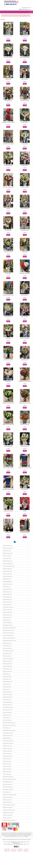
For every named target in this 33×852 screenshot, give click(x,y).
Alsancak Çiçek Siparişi (20, 836)
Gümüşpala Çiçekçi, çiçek (8, 781)
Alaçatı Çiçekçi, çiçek (7, 581)
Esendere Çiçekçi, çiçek (7, 748)
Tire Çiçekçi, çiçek (6, 689)
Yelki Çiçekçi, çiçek (6, 586)
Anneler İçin (26, 849)
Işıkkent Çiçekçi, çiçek (7, 591)
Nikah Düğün (13, 850)
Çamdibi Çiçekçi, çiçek (7, 599)
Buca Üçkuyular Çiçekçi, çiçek (8, 632)
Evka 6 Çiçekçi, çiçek (7, 771)
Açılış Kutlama (7, 849)
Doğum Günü (7, 850)
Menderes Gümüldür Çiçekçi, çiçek (9, 779)
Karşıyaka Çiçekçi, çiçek (7, 704)
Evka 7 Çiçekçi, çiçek (7, 774)
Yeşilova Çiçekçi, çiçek (7, 594)
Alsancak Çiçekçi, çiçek (7, 712)
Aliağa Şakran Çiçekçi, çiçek (8, 812)
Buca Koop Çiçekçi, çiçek (8, 548)
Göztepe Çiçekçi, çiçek (7, 622)
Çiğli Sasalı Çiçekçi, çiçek (8, 807)
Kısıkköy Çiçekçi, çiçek (7, 589)
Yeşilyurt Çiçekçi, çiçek (7, 668)
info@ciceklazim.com (26, 9)
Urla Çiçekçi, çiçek (6, 684)
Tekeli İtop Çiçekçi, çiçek (7, 815)
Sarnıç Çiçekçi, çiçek (7, 550)
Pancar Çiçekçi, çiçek (7, 555)
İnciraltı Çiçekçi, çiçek (7, 645)
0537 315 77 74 (27, 7)
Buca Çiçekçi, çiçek (7, 717)
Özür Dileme (19, 850)
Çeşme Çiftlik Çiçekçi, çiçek (8, 743)
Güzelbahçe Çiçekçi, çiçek (8, 707)
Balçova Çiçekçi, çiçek (7, 643)
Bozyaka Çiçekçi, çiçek (7, 614)
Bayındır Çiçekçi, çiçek (7, 573)
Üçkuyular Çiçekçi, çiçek (7, 648)
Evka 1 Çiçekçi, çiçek (7, 758)
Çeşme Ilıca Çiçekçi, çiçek (8, 563)
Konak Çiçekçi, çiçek (7, 699)
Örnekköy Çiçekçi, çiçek (7, 802)
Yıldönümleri (20, 849)
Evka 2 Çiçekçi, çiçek (7, 761)
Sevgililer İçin (26, 850)
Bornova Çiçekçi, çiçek (7, 720)
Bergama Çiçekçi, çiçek (7, 571)
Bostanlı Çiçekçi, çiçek (7, 676)
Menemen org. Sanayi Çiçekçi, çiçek (9, 794)
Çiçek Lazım (9, 834)
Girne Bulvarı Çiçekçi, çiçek (8, 776)
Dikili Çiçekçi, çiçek (6, 727)
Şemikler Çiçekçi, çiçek (7, 661)
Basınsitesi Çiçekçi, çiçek (7, 735)
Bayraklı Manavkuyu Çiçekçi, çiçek (9, 640)
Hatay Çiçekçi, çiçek (7, 679)
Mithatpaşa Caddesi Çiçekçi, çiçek (9, 627)
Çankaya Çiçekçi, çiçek (7, 604)
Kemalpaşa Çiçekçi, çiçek (8, 702)
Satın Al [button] (8, 40)
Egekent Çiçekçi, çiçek (7, 745)
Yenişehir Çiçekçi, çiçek (7, 602)
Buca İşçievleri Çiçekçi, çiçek (8, 630)
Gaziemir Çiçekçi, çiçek (7, 709)
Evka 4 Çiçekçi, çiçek (7, 766)
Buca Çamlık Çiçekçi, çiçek (8, 740)
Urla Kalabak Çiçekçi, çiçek (8, 789)
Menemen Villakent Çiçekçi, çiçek (9, 820)
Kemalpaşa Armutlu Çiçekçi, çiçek (9, 725)
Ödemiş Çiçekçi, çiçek (7, 799)
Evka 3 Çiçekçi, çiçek (7, 763)
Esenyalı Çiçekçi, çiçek (7, 753)
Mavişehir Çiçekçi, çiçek (7, 671)
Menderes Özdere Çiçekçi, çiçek (9, 804)
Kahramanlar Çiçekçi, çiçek (8, 607)
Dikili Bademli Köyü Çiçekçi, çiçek (9, 730)
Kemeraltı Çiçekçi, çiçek (7, 666)
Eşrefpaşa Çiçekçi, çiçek (7, 756)
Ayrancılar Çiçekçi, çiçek (7, 576)
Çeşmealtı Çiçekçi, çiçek (7, 568)
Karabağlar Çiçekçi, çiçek (8, 625)
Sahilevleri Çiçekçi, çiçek (7, 553)
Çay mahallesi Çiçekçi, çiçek (8, 650)
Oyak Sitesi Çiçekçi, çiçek (8, 797)
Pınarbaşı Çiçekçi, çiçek (7, 663)
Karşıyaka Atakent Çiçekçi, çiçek (9, 722)
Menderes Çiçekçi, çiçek (7, 697)
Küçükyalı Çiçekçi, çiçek (7, 612)
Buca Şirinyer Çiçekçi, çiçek (8, 658)
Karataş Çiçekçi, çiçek (7, 617)
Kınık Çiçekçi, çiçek (7, 792)
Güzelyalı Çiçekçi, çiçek (7, 681)
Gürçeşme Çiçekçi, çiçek (7, 784)
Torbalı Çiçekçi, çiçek (7, 686)
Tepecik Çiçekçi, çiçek (7, 817)
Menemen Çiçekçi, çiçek (7, 694)
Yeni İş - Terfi (13, 849)
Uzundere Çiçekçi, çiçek (7, 545)
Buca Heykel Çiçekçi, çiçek (8, 635)
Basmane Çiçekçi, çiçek (7, 609)
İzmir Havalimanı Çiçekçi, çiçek (8, 566)
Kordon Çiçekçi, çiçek (7, 558)
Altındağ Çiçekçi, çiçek (7, 653)
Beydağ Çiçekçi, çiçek (7, 738)
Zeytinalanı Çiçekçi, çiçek (8, 584)
